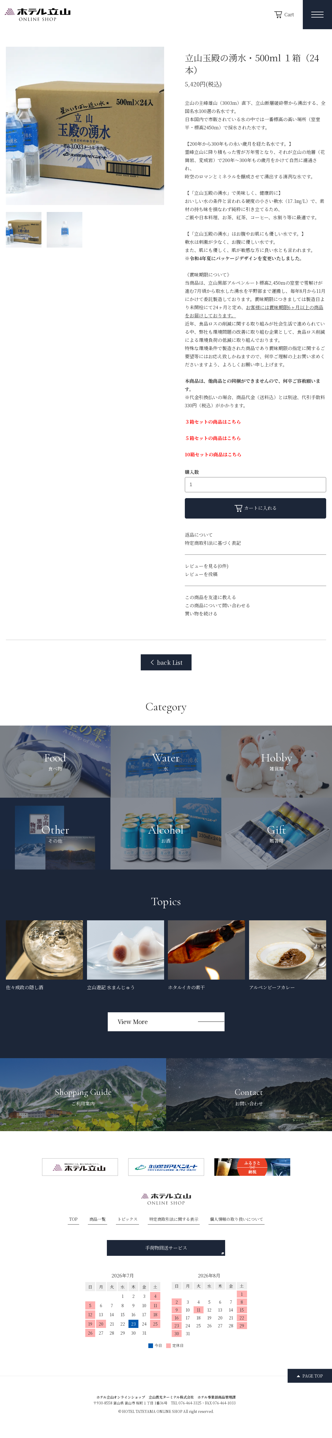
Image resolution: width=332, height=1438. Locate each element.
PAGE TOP (313, 1376)
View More (133, 1021)
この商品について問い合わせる (217, 605)
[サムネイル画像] (23, 230)
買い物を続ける (201, 613)
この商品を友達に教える (210, 597)
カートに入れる (255, 508)
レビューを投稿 (201, 574)
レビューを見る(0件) (207, 566)
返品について (199, 534)
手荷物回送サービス (184, 1249)
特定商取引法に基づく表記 (213, 543)
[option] (85, 126)
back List (166, 662)
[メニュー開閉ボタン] (317, 14)
